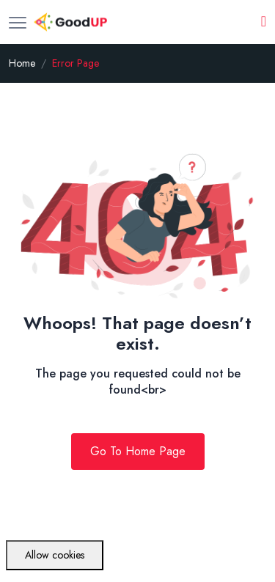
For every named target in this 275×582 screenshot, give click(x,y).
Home (22, 63)
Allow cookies (54, 555)
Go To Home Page (138, 451)
